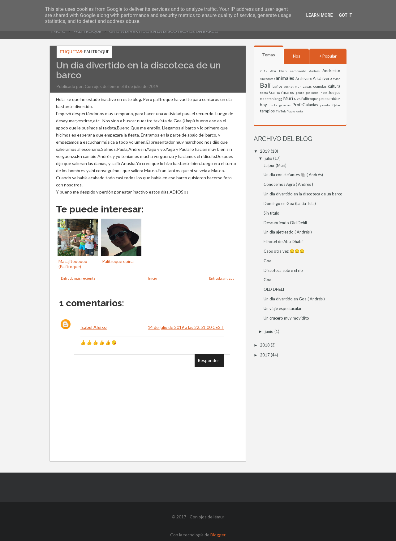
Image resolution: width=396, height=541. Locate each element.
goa (307, 92)
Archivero (303, 78)
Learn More (319, 15)
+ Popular (328, 56)
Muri (288, 98)
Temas (268, 54)
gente (299, 92)
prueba (325, 105)
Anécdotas (267, 79)
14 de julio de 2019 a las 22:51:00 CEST (186, 327)
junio (269, 331)
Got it (345, 15)
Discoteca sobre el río (283, 270)
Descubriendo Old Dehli (285, 222)
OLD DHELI (274, 289)
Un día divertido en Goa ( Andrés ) (294, 298)
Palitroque (87, 31)
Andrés (314, 71)
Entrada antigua (222, 278)
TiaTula (281, 111)
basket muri (293, 86)
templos (267, 110)
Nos (296, 56)
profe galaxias (280, 105)
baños (277, 86)
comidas (320, 86)
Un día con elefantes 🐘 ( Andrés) (293, 174)
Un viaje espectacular (283, 308)
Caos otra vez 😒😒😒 (284, 251)
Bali (265, 85)
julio (269, 158)
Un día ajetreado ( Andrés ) (288, 231)
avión (336, 79)
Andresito (331, 70)
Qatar (336, 105)
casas (307, 86)
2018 (265, 344)
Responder (208, 360)
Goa (267, 279)
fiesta (264, 92)
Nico (297, 99)
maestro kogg (271, 98)
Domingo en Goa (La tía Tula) (290, 203)
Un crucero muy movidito (286, 318)
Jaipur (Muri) (275, 165)
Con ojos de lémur (102, 86)
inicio (323, 92)
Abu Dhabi (278, 71)
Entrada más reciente (78, 278)
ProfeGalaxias (305, 104)
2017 (265, 354)
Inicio (58, 31)
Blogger (217, 534)
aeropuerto (298, 71)
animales (285, 78)
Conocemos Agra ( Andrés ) (288, 184)
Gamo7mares (281, 92)
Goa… (269, 260)
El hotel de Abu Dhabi (283, 241)
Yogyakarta (295, 111)
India (314, 92)
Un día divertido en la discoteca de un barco (163, 31)
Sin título (271, 213)
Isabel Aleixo (93, 327)
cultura (334, 86)
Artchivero (322, 78)
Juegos (334, 92)
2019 (263, 71)
